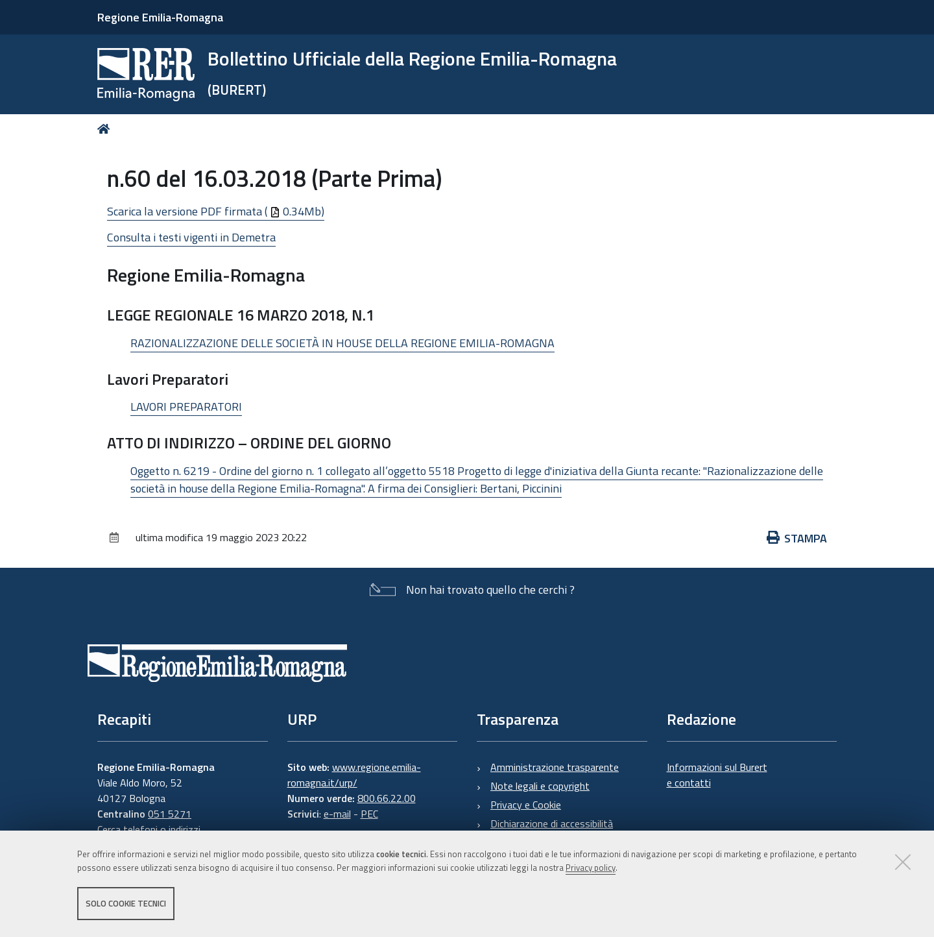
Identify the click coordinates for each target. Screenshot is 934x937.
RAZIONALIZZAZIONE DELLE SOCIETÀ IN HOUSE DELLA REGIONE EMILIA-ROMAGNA (342, 343)
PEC (369, 813)
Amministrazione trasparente (554, 767)
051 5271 (169, 813)
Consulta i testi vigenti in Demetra (191, 237)
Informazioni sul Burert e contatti (717, 774)
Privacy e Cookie (525, 804)
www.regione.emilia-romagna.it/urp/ (354, 774)
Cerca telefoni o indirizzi (148, 829)
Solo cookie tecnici (126, 903)
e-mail (337, 813)
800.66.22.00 (386, 798)
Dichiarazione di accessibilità (551, 823)
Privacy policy (591, 867)
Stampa (797, 538)
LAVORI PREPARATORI (186, 406)
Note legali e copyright (540, 786)
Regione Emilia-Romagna (160, 17)
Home (106, 128)
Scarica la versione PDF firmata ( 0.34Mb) (215, 211)
